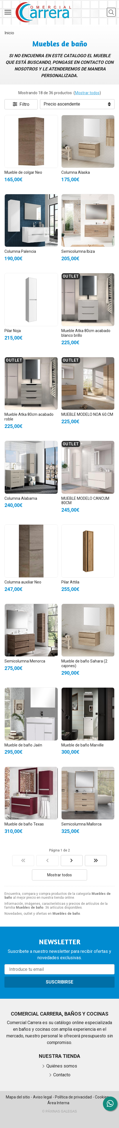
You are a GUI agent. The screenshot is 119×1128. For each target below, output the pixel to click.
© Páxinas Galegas (59, 1111)
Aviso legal (42, 1097)
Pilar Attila (70, 582)
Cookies (102, 1097)
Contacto (61, 1074)
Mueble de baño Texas (24, 824)
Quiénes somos (61, 1066)
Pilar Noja (12, 330)
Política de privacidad (73, 1097)
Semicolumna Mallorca (81, 824)
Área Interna (58, 1103)
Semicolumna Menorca (24, 661)
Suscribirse (59, 982)
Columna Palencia (20, 251)
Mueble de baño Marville (82, 745)
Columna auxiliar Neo (22, 582)
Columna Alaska (75, 172)
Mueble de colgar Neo (23, 172)
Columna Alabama (20, 498)
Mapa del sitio (18, 1097)
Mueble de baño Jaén (23, 745)
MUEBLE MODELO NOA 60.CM (87, 414)
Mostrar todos (87, 93)
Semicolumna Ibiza (78, 251)
